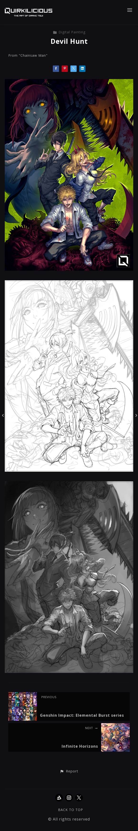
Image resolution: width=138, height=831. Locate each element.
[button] (69, 771)
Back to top (70, 809)
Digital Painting (69, 32)
